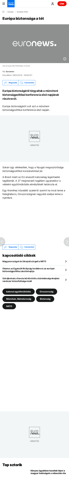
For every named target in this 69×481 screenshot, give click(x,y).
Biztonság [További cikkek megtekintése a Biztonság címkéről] (45, 298)
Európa (11, 12)
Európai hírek (22, 12)
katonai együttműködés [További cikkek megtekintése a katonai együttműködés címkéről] (18, 291)
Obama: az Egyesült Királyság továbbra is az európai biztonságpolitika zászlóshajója (28, 269)
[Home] (3, 12)
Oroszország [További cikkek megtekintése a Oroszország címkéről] (46, 291)
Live (62, 3)
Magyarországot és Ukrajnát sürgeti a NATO (24, 261)
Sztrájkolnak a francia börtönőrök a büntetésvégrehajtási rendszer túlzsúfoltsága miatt (30, 279)
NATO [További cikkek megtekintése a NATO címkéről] (9, 306)
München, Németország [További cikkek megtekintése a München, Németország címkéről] (18, 298)
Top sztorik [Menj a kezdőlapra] (12, 465)
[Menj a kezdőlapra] (11, 3)
